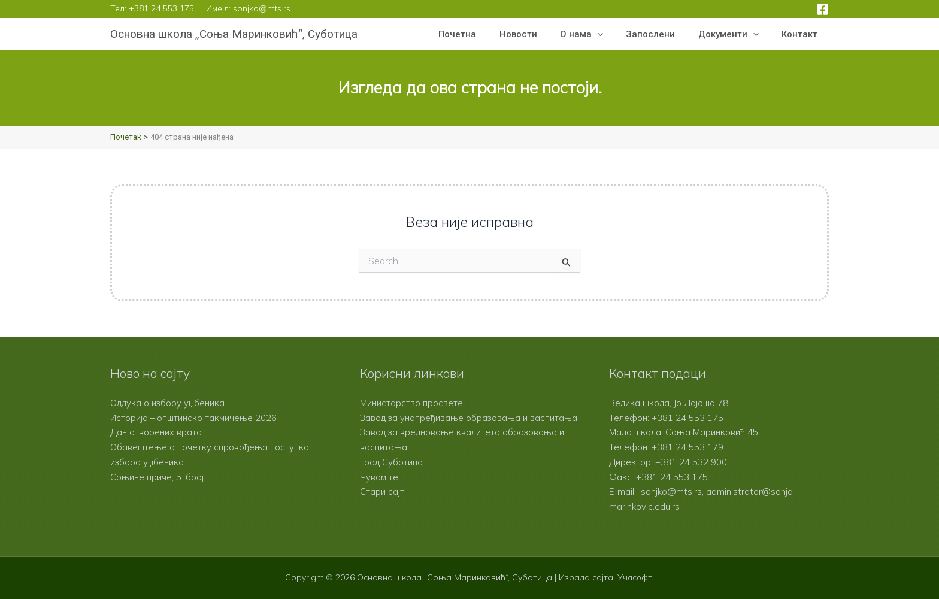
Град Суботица (391, 477)
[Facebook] (822, 9)
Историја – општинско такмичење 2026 (194, 417)
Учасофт (635, 577)
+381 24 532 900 (691, 462)
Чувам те (379, 491)
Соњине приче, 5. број (157, 477)
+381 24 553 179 (687, 447)
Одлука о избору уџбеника (168, 403)
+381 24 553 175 (161, 8)
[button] (614, 34)
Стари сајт (382, 506)
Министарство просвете (411, 403)
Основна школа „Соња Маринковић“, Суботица (234, 34)
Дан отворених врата (156, 432)
